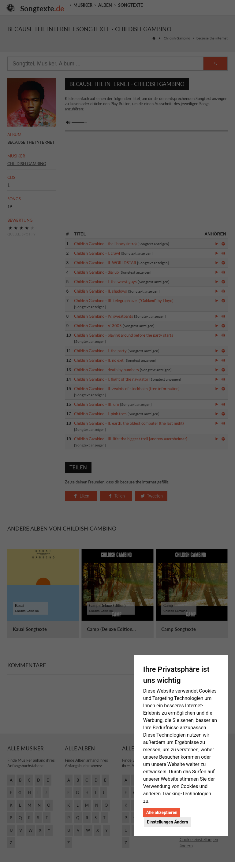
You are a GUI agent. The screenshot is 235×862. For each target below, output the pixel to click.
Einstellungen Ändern (167, 821)
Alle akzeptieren (161, 812)
